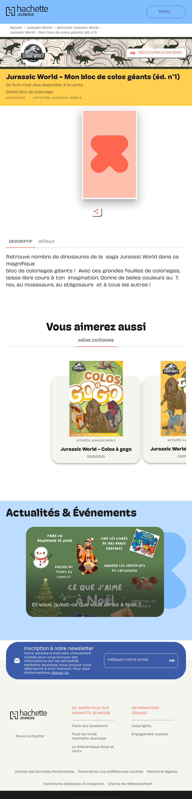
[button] (156, 52)
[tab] (21, 242)
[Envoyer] (172, 660)
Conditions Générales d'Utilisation (73, 784)
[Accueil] (27, 12)
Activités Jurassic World (77, 27)
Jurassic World (39, 27)
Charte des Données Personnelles (44, 772)
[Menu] (166, 12)
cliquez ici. (60, 673)
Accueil (16, 27)
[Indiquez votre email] (135, 660)
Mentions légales (162, 772)
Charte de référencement (130, 784)
